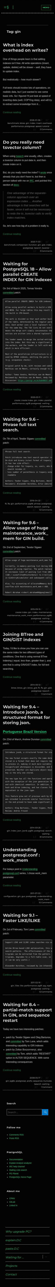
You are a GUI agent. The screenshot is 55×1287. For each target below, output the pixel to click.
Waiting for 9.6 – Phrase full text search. (21, 424)
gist (43, 245)
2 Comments (46, 129)
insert (39, 123)
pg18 (28, 403)
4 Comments (46, 621)
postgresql (30, 126)
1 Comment (46, 694)
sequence (38, 1081)
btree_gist (32, 688)
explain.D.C (13, 1240)
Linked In (13, 1205)
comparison (22, 245)
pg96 (30, 503)
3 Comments (46, 251)
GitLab (12, 1202)
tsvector (45, 248)
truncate (47, 1081)
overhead (47, 123)
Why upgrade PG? (18, 1231)
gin (27, 123)
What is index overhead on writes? (25, 47)
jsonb (24, 831)
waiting (45, 403)
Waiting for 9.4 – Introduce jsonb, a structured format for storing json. (26, 714)
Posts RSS (14, 1138)
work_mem (43, 899)
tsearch (20, 156)
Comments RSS (16, 1135)
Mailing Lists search (18, 1170)
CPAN (12, 1198)
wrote (43, 172)
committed (8, 292)
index (32, 123)
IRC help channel (17, 1166)
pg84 (12, 1081)
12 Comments (45, 510)
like (21, 985)
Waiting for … (14, 1257)
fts (9, 503)
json (19, 831)
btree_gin (22, 688)
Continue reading (12, 112)
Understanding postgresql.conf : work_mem (21, 855)
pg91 (40, 985)
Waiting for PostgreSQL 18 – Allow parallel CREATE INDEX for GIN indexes (27, 271)
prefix (29, 1081)
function (33, 245)
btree (22, 123)
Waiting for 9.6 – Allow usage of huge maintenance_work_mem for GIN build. (25, 530)
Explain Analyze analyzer (20, 1163)
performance (17, 126)
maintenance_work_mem (19, 615)
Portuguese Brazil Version (24, 732)
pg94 (30, 831)
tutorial (45, 126)
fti (6, 503)
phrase (37, 503)
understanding (44, 896)
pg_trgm (47, 985)
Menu (46, 7)
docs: (16, 185)
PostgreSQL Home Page (20, 1177)
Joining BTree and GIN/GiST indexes (23, 637)
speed (39, 126)
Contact (11, 1274)
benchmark (13, 123)
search (30, 507)
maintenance (45, 612)
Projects (11, 1266)
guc (23, 896)
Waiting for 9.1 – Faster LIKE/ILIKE (21, 918)
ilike (17, 985)
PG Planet (13, 1174)
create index (27, 400)
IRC (32, 180)
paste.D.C (12, 1248)
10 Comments (45, 902)
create (17, 400)
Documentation (16, 1159)
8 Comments (46, 837)
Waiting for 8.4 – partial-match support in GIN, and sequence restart (27, 1012)
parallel (48, 400)
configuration (10, 896)
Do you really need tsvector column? (23, 145)
